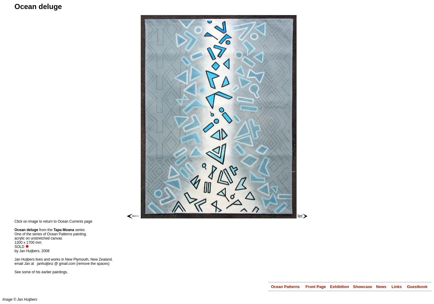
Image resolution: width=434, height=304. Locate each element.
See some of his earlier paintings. (41, 272)
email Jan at (24, 264)
